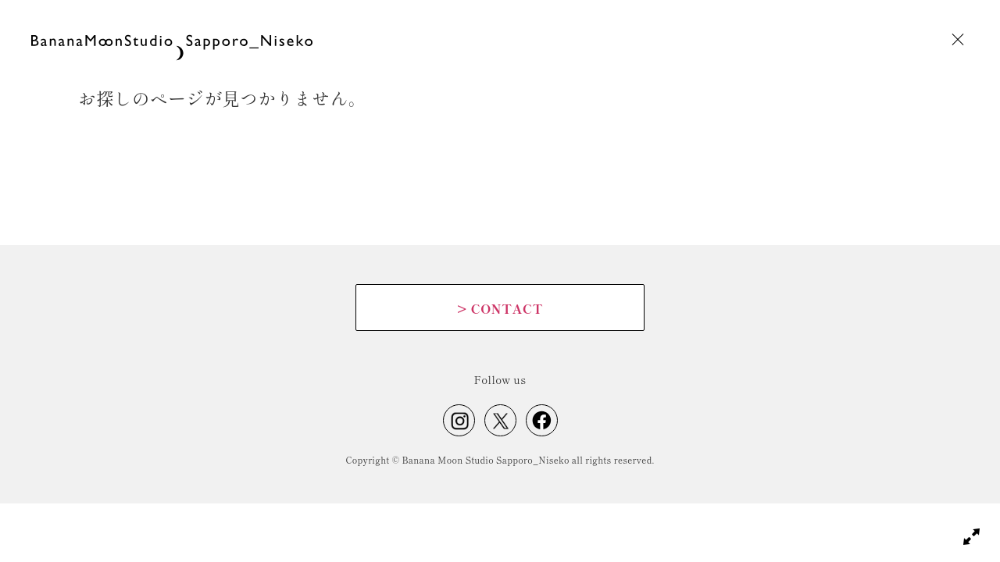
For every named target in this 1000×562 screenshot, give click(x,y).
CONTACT (500, 308)
